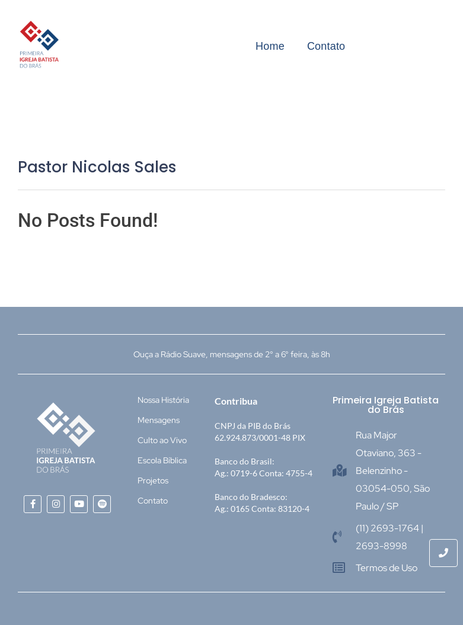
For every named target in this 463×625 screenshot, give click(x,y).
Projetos (153, 480)
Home (270, 46)
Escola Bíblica (162, 460)
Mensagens (159, 420)
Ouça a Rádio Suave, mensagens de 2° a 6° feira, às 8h (231, 354)
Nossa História (163, 400)
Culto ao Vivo (162, 440)
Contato (326, 46)
